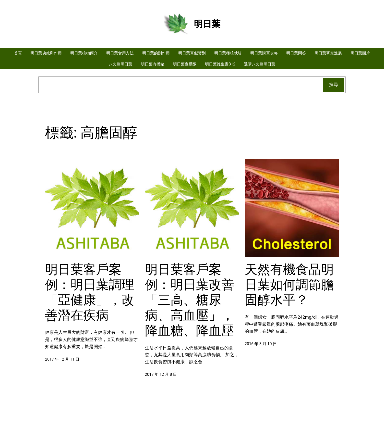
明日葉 (207, 24)
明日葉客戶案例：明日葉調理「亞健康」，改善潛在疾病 (89, 292)
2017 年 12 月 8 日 (161, 374)
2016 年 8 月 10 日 (261, 343)
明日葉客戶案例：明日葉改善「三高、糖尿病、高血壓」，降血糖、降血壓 (189, 300)
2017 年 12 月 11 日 (62, 359)
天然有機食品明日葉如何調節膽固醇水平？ (289, 285)
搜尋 (333, 84)
